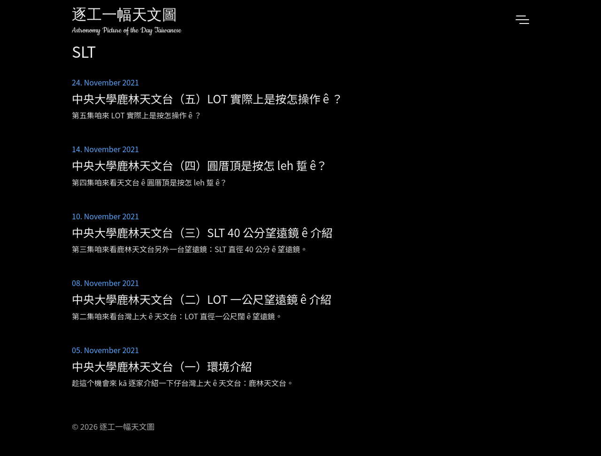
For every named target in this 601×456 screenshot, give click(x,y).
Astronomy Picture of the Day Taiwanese (126, 30)
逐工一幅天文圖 (124, 16)
